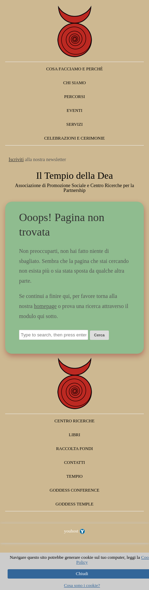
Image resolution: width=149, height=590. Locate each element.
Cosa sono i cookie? (82, 585)
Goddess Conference (75, 490)
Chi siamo (74, 82)
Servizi (74, 124)
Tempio (74, 476)
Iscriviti (16, 159)
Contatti (74, 462)
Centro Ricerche (75, 421)
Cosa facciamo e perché (74, 69)
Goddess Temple (75, 504)
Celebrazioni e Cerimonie (74, 138)
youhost (74, 531)
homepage (45, 306)
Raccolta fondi (74, 448)
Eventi (74, 110)
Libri (74, 434)
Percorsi (74, 96)
